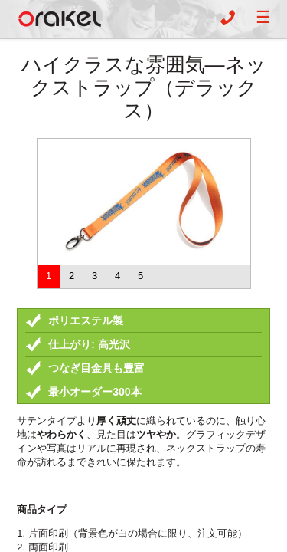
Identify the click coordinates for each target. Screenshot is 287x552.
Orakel (60, 19)
